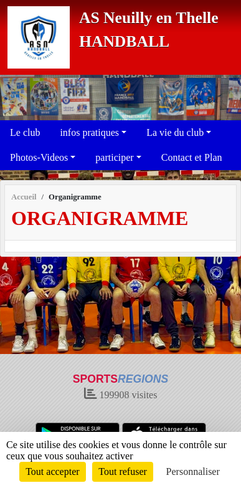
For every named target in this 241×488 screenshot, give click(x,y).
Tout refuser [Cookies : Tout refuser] (122, 471)
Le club (25, 132)
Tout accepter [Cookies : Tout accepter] (52, 471)
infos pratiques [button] (89, 132)
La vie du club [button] (175, 132)
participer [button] (114, 157)
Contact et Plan (191, 157)
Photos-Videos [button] (39, 157)
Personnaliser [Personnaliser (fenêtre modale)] (193, 471)
